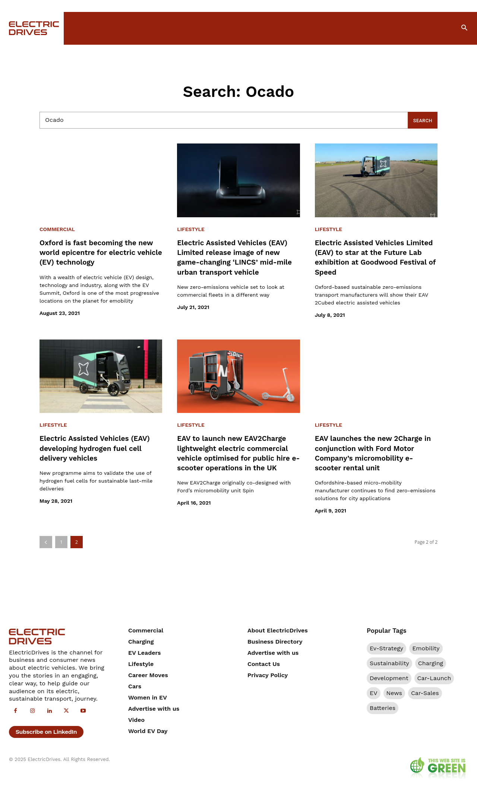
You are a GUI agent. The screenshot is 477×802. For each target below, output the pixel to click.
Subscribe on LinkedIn (46, 735)
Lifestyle (191, 229)
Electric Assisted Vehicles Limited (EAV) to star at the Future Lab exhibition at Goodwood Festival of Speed (369, 257)
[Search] (421, 120)
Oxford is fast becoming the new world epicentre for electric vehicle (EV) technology (100, 252)
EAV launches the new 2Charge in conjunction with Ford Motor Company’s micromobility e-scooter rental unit (374, 452)
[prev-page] (46, 544)
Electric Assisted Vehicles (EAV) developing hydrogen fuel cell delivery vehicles (100, 447)
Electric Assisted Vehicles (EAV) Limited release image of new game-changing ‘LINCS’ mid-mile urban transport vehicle (238, 257)
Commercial (57, 229)
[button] (464, 28)
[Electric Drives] (32, 28)
